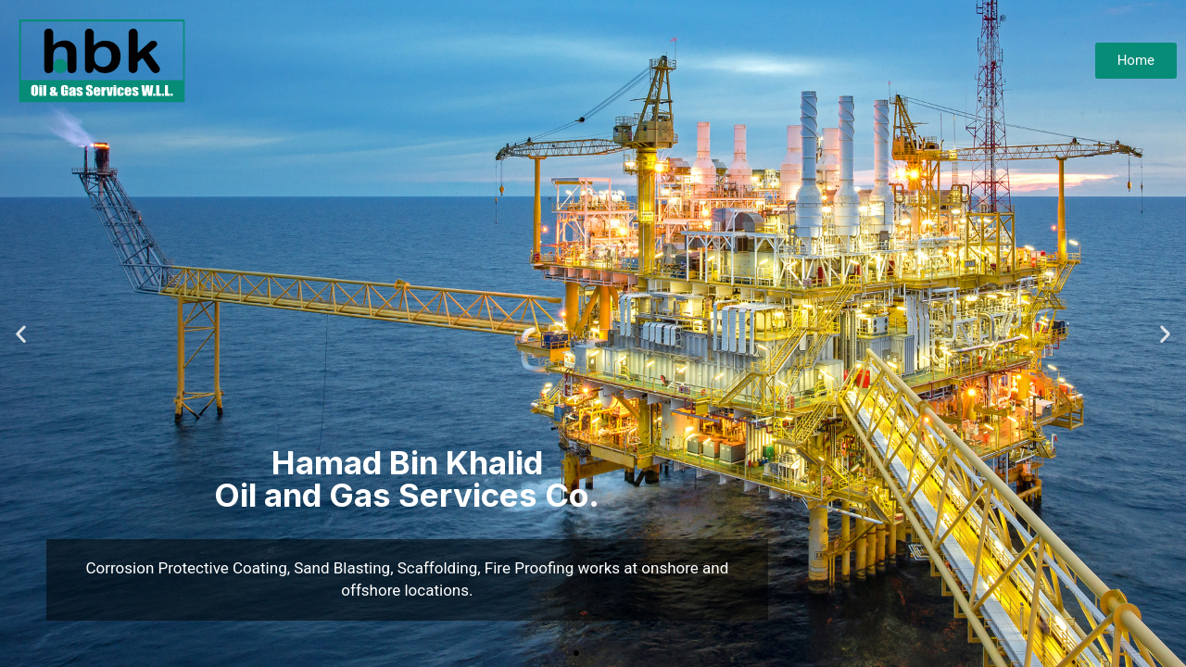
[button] (576, 653)
